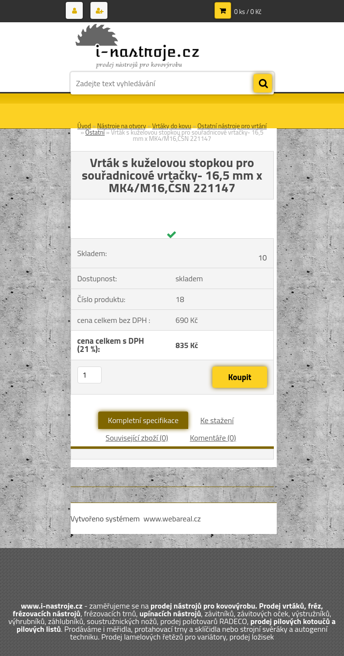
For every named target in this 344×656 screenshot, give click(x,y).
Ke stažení (217, 420)
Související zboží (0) (136, 437)
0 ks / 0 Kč (248, 11)
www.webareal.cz (172, 518)
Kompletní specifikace (143, 420)
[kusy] (89, 374)
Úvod (84, 126)
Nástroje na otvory (121, 126)
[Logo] (137, 47)
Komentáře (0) (213, 437)
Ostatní (95, 132)
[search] (262, 84)
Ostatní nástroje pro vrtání (232, 126)
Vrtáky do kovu (172, 126)
